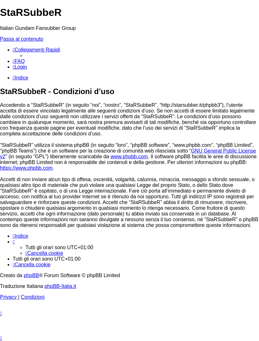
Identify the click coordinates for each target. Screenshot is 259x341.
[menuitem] (19, 61)
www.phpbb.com (129, 156)
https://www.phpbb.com (26, 168)
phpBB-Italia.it (60, 286)
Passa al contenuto (21, 39)
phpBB (31, 275)
